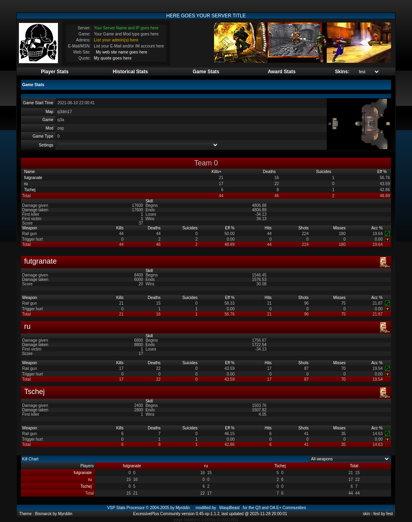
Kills (216, 171)
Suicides (324, 171)
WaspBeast (229, 507)
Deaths (270, 171)
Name (30, 171)
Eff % (382, 171)
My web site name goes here (121, 52)
